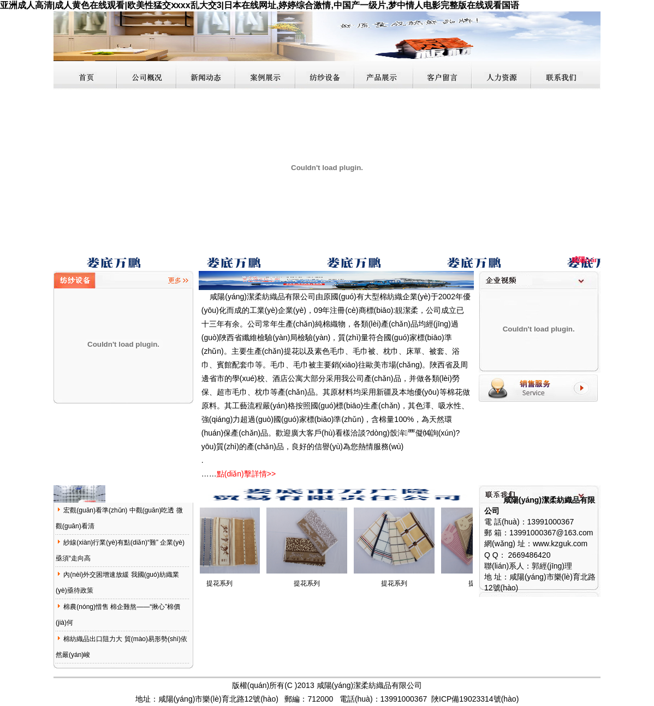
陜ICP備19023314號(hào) (475, 699)
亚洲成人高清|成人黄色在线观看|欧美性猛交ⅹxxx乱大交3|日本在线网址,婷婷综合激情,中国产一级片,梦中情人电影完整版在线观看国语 (259, 5)
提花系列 (223, 583)
